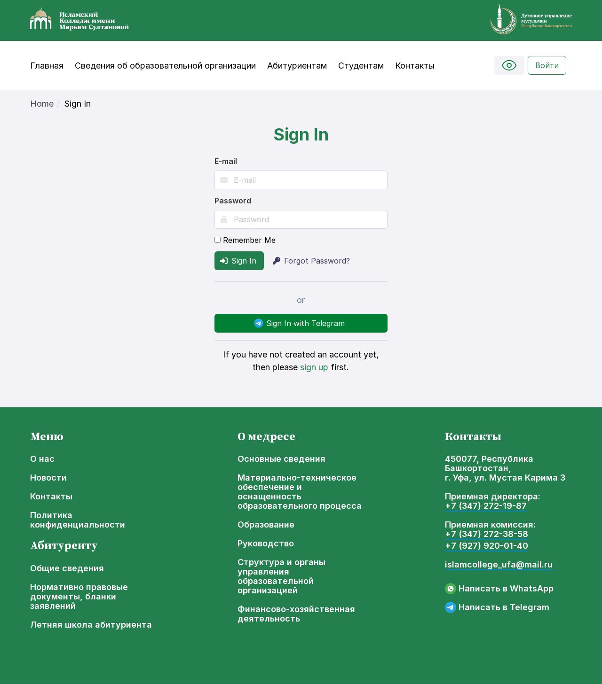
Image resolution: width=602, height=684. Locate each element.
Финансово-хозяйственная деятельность (296, 614)
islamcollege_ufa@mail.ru (499, 564)
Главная (46, 65)
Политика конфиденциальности (77, 520)
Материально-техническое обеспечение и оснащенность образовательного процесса (300, 492)
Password (232, 200)
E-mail (225, 161)
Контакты (415, 65)
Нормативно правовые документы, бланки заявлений (79, 597)
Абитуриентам (297, 65)
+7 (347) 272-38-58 (486, 534)
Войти (547, 65)
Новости (48, 477)
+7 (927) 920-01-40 (486, 546)
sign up (314, 367)
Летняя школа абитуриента (91, 625)
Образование (266, 524)
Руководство (266, 543)
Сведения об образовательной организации (165, 65)
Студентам (361, 65)
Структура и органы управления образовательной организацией (281, 576)
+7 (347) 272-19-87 (486, 506)
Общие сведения (67, 568)
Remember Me (245, 240)
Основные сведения (281, 459)
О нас (42, 459)
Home (42, 104)
